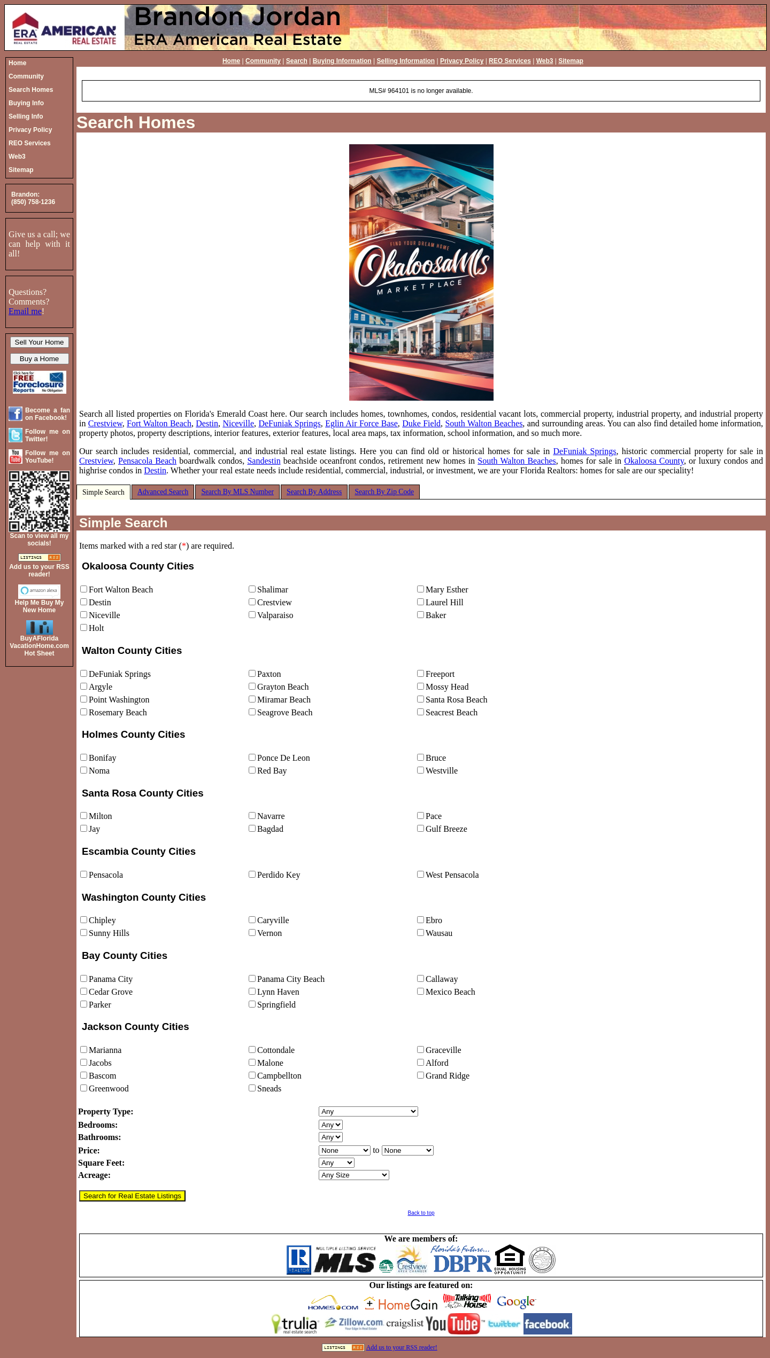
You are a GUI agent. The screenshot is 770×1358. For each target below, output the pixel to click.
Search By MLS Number (237, 492)
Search (296, 61)
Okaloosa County (654, 460)
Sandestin (263, 460)
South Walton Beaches (483, 423)
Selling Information (405, 61)
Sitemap (570, 61)
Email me (25, 311)
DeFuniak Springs (289, 423)
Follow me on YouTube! (47, 456)
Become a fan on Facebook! (47, 414)
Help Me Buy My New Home (39, 606)
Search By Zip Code (384, 492)
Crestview (105, 423)
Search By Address (314, 492)
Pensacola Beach (147, 460)
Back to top (420, 1213)
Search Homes (135, 122)
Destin (207, 423)
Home (231, 61)
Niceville (238, 423)
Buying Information (342, 61)
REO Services (510, 61)
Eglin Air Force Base (361, 423)
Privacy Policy (461, 61)
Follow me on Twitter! (47, 435)
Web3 (544, 61)
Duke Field (421, 423)
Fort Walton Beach (159, 423)
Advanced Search (163, 492)
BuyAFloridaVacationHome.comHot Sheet (39, 646)
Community (263, 61)
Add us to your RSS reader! (401, 1347)
